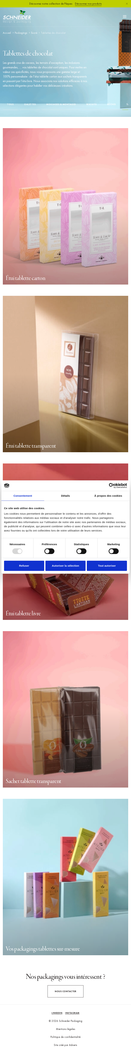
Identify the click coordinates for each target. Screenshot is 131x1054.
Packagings (21, 32)
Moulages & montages (61, 104)
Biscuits (91, 104)
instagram (72, 1012)
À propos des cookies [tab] (108, 495)
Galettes (30, 104)
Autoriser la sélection (65, 565)
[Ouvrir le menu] (124, 16)
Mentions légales (65, 1029)
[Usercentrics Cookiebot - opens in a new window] (111, 485)
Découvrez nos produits (88, 3)
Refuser (24, 565)
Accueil (7, 32)
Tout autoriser (107, 565)
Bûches (111, 104)
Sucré (34, 32)
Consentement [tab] (23, 495)
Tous (10, 104)
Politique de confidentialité (66, 1037)
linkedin (57, 1012)
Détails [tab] (65, 495)
